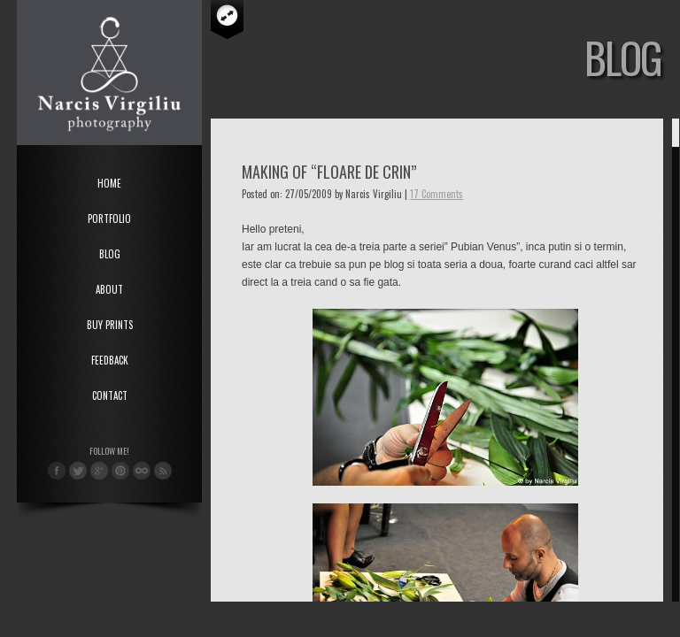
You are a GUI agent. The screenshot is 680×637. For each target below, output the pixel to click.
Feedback (109, 360)
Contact (110, 395)
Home (109, 183)
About (109, 289)
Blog (109, 254)
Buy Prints (110, 325)
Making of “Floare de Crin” (329, 171)
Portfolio (109, 218)
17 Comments (436, 194)
